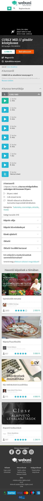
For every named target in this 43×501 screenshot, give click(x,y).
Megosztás (8, 58)
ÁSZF (21, 482)
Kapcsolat (7, 470)
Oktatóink (7, 472)
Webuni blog (21, 472)
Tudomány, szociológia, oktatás (26, 207)
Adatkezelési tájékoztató (21, 480)
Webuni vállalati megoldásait (27, 261)
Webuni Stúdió (21, 474)
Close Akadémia (12, 67)
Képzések (35, 472)
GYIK (21, 486)
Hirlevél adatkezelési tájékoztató (21, 484)
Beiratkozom (25, 51)
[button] (7, 80)
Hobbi (6, 209)
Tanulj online (36, 470)
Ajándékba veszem (11, 61)
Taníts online (21, 470)
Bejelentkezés (24, 8)
